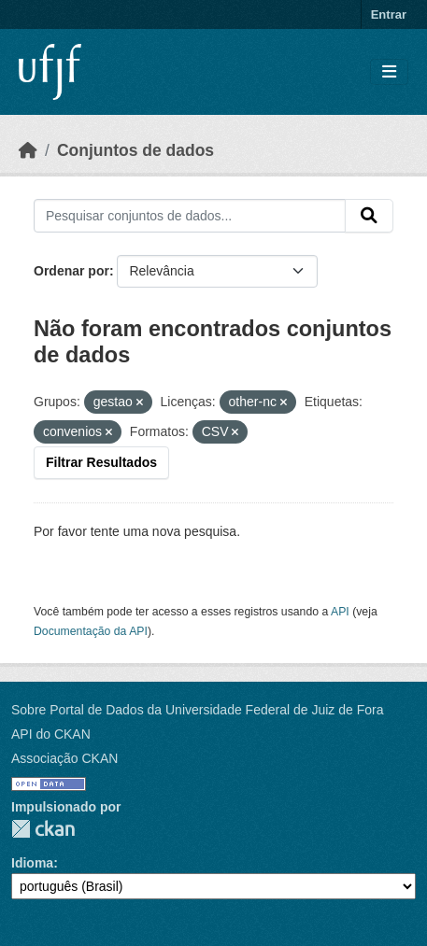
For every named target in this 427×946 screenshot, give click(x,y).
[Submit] (369, 216)
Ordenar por (71, 270)
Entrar (388, 14)
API (340, 611)
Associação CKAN (64, 758)
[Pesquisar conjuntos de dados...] (190, 216)
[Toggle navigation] (389, 72)
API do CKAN (51, 734)
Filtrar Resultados (101, 462)
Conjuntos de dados (135, 150)
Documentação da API (91, 631)
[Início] (28, 150)
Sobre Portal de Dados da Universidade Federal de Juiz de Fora (197, 709)
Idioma (32, 862)
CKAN (43, 829)
